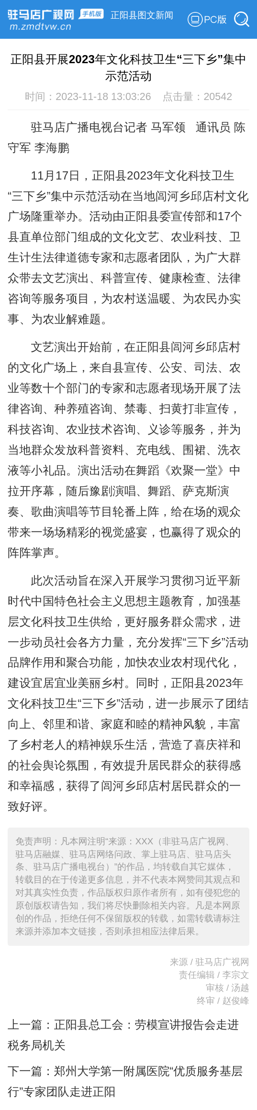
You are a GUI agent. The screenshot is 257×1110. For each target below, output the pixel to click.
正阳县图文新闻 (142, 15)
